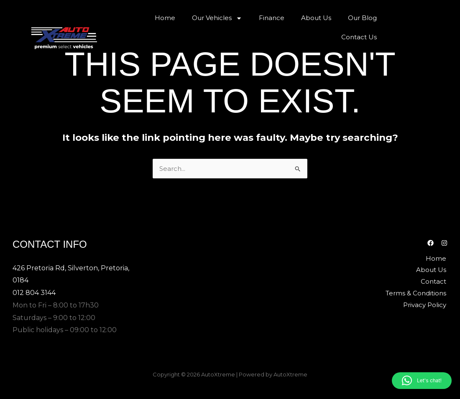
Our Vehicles (217, 18)
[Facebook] (430, 242)
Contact (434, 281)
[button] (422, 380)
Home (165, 18)
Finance (271, 18)
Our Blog (362, 18)
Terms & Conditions (417, 293)
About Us (316, 18)
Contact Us (359, 37)
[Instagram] (444, 242)
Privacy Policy (425, 304)
